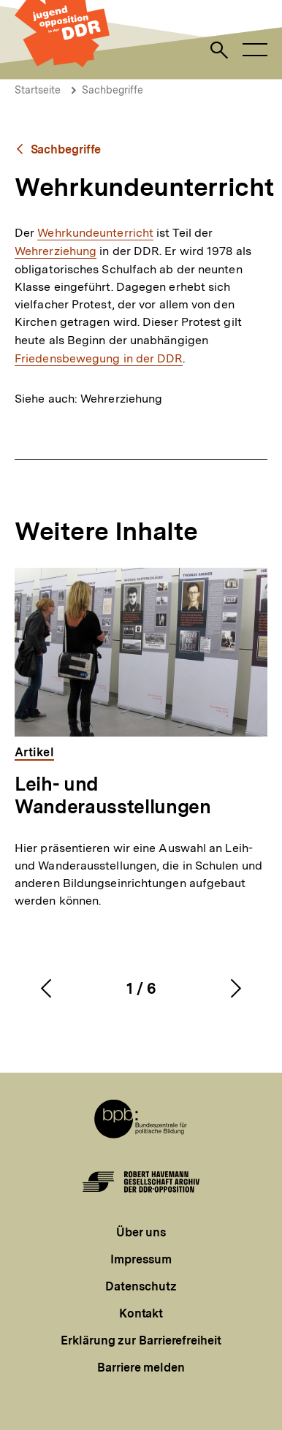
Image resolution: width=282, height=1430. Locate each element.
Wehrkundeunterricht (95, 233)
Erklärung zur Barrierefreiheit (141, 1340)
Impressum (140, 1259)
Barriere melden (141, 1367)
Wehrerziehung (55, 251)
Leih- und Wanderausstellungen (113, 795)
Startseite (38, 90)
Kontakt (141, 1313)
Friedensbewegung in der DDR (99, 358)
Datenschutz (140, 1286)
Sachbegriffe (112, 90)
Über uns (141, 1232)
